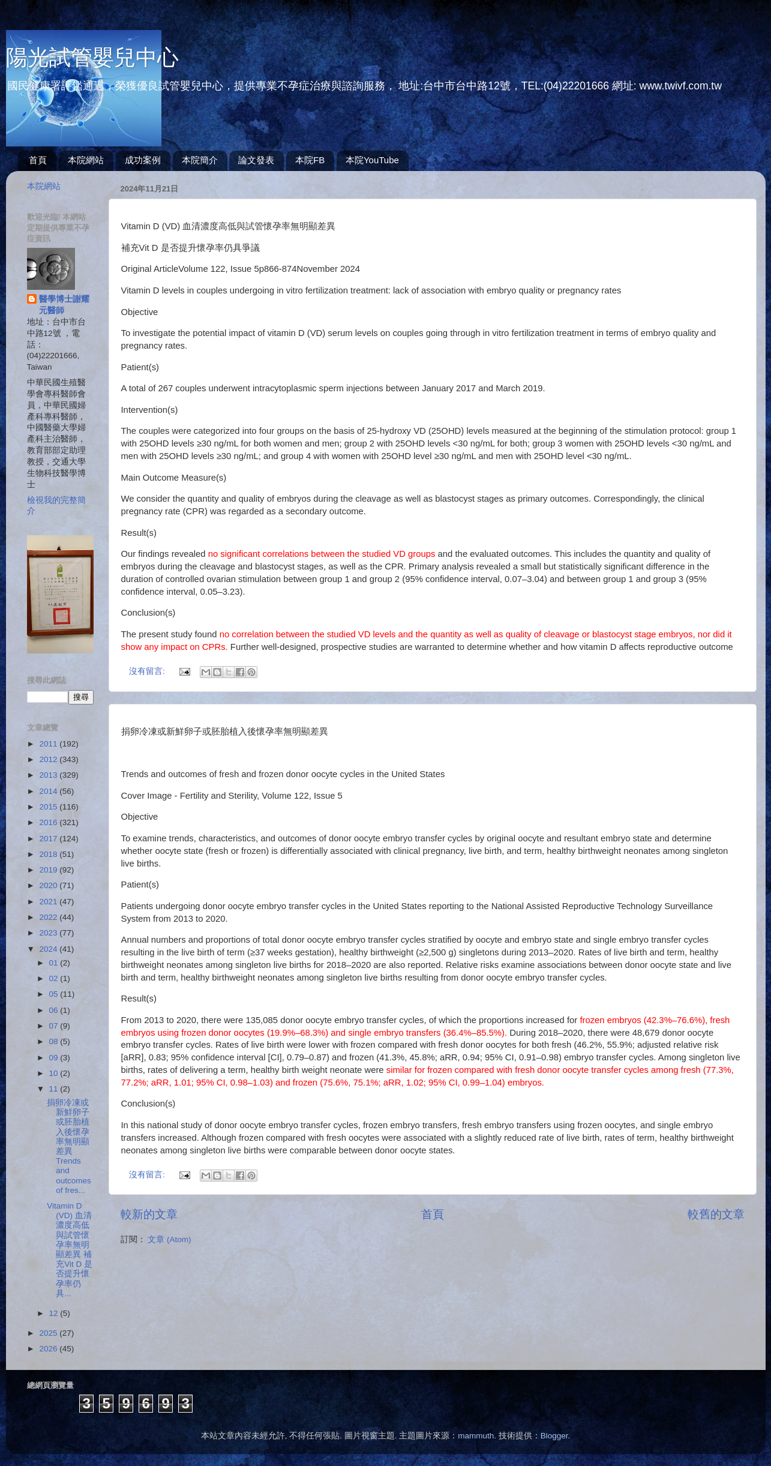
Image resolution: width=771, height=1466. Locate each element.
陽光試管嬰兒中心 (92, 57)
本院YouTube (372, 160)
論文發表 (256, 160)
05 (55, 994)
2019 (49, 869)
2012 (49, 759)
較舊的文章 (716, 1214)
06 (55, 1010)
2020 (49, 885)
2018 (49, 854)
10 (55, 1073)
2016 (49, 822)
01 (55, 962)
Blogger (554, 1435)
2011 (49, 743)
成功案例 (143, 160)
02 (55, 978)
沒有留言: (148, 671)
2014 (49, 791)
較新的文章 (149, 1214)
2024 (49, 949)
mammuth (476, 1435)
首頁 (38, 160)
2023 (49, 932)
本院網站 (86, 160)
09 (55, 1057)
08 (55, 1041)
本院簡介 (200, 160)
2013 (49, 775)
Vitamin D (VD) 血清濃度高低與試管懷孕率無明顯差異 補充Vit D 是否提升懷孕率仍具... (69, 1249)
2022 (49, 917)
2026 (49, 1348)
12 (55, 1313)
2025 (49, 1333)
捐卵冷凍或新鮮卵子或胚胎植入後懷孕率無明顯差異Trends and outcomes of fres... (69, 1146)
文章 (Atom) (169, 1239)
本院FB (310, 160)
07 (55, 1025)
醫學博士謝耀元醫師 (64, 305)
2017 (49, 838)
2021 (49, 901)
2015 (49, 806)
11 (55, 1088)
